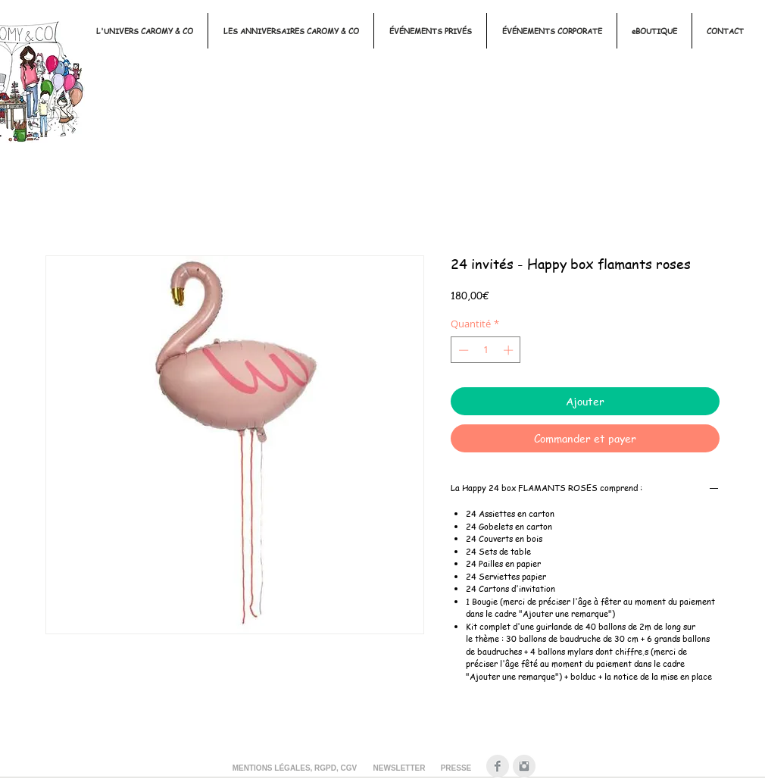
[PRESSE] (456, 768)
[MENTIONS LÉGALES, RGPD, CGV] (295, 768)
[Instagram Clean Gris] (524, 766)
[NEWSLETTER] (399, 768)
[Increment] (510, 350)
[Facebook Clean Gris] (497, 766)
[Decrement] (462, 350)
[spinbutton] (486, 350)
